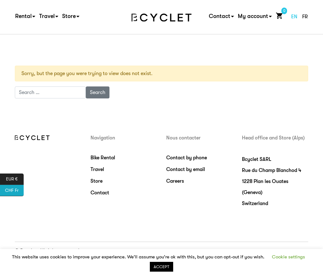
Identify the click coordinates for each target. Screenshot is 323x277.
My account (253, 16)
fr (305, 17)
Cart (278, 15)
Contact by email (185, 169)
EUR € (15, 179)
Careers (175, 181)
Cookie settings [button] (288, 257)
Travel (47, 16)
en (294, 17)
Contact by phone (186, 158)
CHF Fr (14, 190)
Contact (219, 16)
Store (69, 16)
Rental (23, 16)
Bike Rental (103, 158)
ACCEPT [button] (161, 266)
